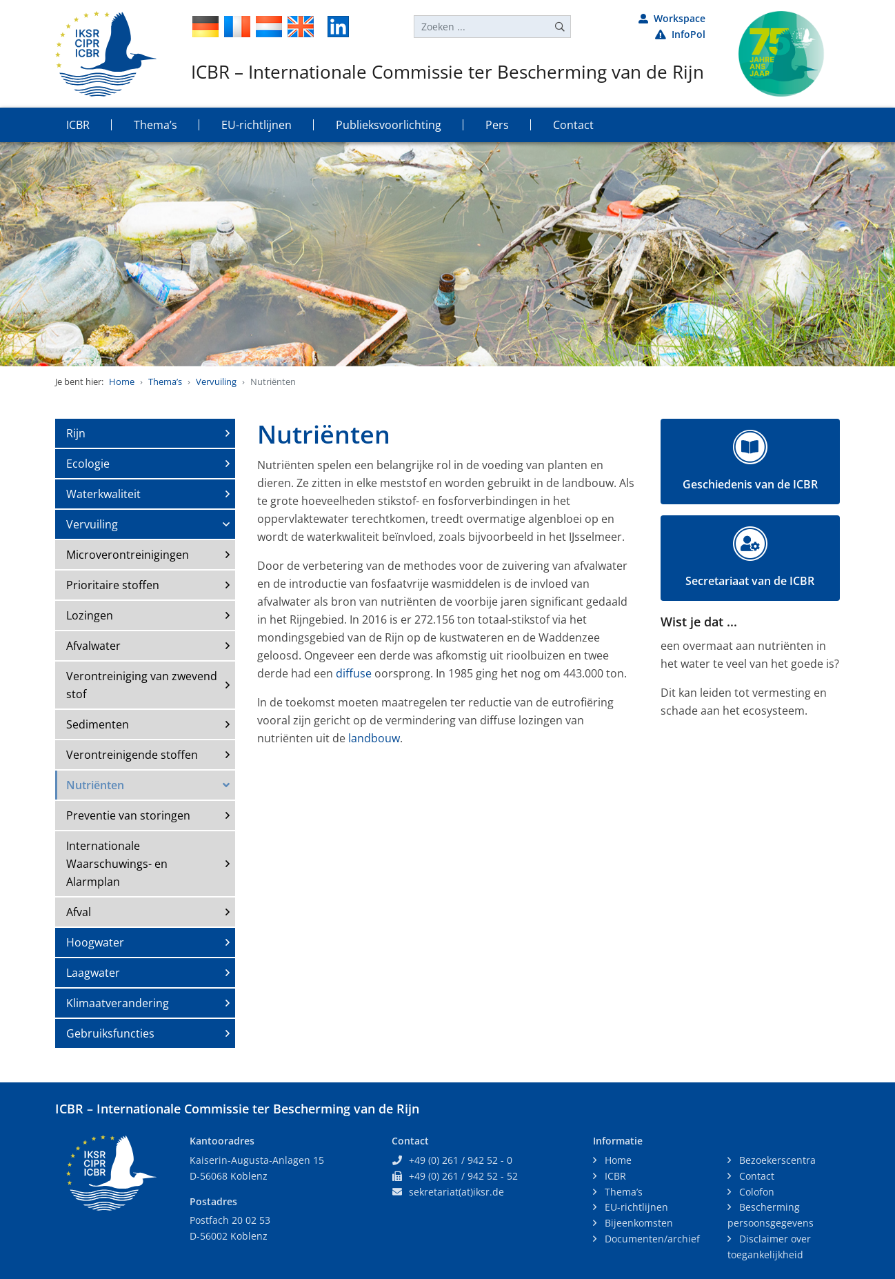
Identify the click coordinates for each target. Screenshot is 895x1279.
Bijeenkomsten (637, 1222)
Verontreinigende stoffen (132, 754)
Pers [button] (497, 124)
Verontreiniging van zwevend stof (141, 685)
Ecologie (88, 463)
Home (121, 381)
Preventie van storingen (128, 815)
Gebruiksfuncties (110, 1033)
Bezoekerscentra (776, 1160)
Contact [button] (573, 124)
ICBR (614, 1175)
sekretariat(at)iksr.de (456, 1191)
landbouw (374, 738)
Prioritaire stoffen (112, 585)
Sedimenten (97, 724)
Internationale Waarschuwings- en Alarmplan (117, 863)
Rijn (76, 433)
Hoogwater (95, 942)
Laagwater (93, 972)
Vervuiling (216, 381)
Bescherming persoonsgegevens (770, 1214)
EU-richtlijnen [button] (256, 124)
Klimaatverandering (117, 1003)
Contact (755, 1175)
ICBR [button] (78, 124)
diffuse (354, 673)
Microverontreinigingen (127, 554)
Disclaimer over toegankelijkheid (769, 1246)
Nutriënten (95, 785)
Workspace (671, 18)
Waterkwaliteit (103, 494)
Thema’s (165, 381)
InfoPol (680, 34)
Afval (78, 912)
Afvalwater (93, 645)
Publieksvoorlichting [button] (388, 124)
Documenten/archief (651, 1238)
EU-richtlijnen (635, 1206)
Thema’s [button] (155, 124)
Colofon (755, 1191)
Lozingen (89, 615)
